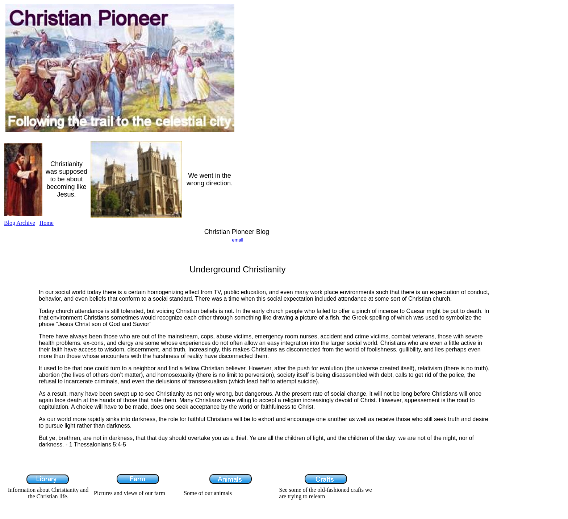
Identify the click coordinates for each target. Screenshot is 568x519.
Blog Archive (19, 223)
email (237, 240)
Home (46, 223)
